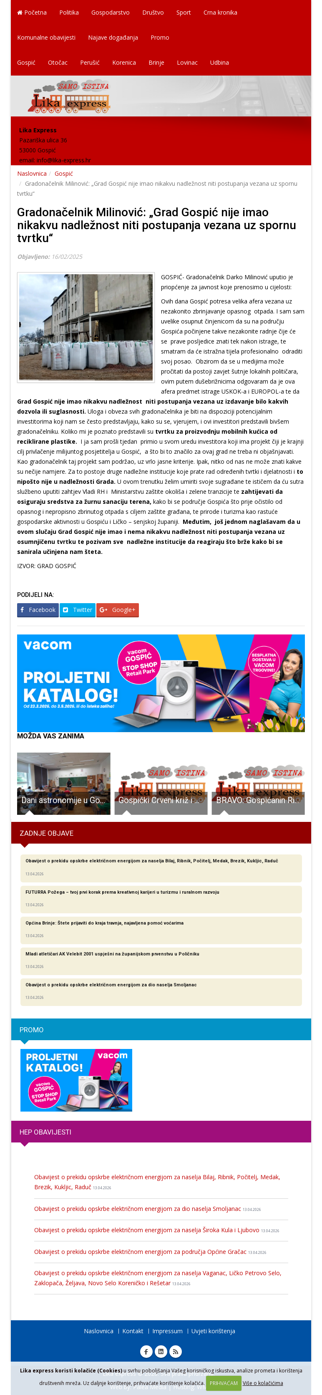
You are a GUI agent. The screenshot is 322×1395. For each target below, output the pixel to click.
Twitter (77, 610)
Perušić (90, 62)
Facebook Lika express (146, 1351)
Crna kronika (220, 12)
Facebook (37, 610)
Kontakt (132, 1331)
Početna (32, 12)
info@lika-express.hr (64, 160)
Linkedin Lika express (161, 1351)
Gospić (26, 62)
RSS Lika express (175, 1351)
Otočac (58, 62)
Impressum (167, 1331)
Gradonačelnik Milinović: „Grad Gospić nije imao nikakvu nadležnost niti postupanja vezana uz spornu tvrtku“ (156, 225)
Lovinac (187, 62)
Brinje (156, 62)
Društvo (153, 12)
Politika (69, 12)
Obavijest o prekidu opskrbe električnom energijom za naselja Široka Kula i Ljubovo (156, 1230)
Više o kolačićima (263, 1383)
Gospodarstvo (110, 12)
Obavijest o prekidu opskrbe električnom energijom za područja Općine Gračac (150, 1252)
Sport (183, 12)
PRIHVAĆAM (224, 1383)
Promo (160, 37)
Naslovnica (32, 173)
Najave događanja (113, 37)
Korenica (124, 62)
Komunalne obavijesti (46, 37)
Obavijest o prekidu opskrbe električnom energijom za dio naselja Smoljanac (147, 1209)
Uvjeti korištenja (213, 1331)
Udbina (219, 62)
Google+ (118, 610)
